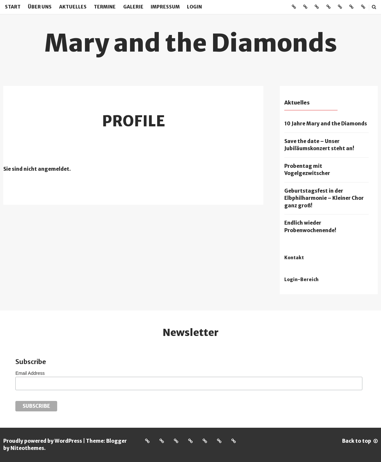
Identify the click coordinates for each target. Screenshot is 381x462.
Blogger (116, 441)
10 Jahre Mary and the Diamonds (325, 123)
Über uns (40, 7)
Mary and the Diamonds (190, 42)
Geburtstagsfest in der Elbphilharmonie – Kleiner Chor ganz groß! (324, 198)
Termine (105, 7)
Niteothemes (27, 448)
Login (194, 7)
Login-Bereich (301, 279)
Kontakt (294, 258)
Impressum (165, 7)
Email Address (29, 373)
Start (13, 7)
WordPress (68, 441)
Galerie (133, 7)
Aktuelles (73, 7)
